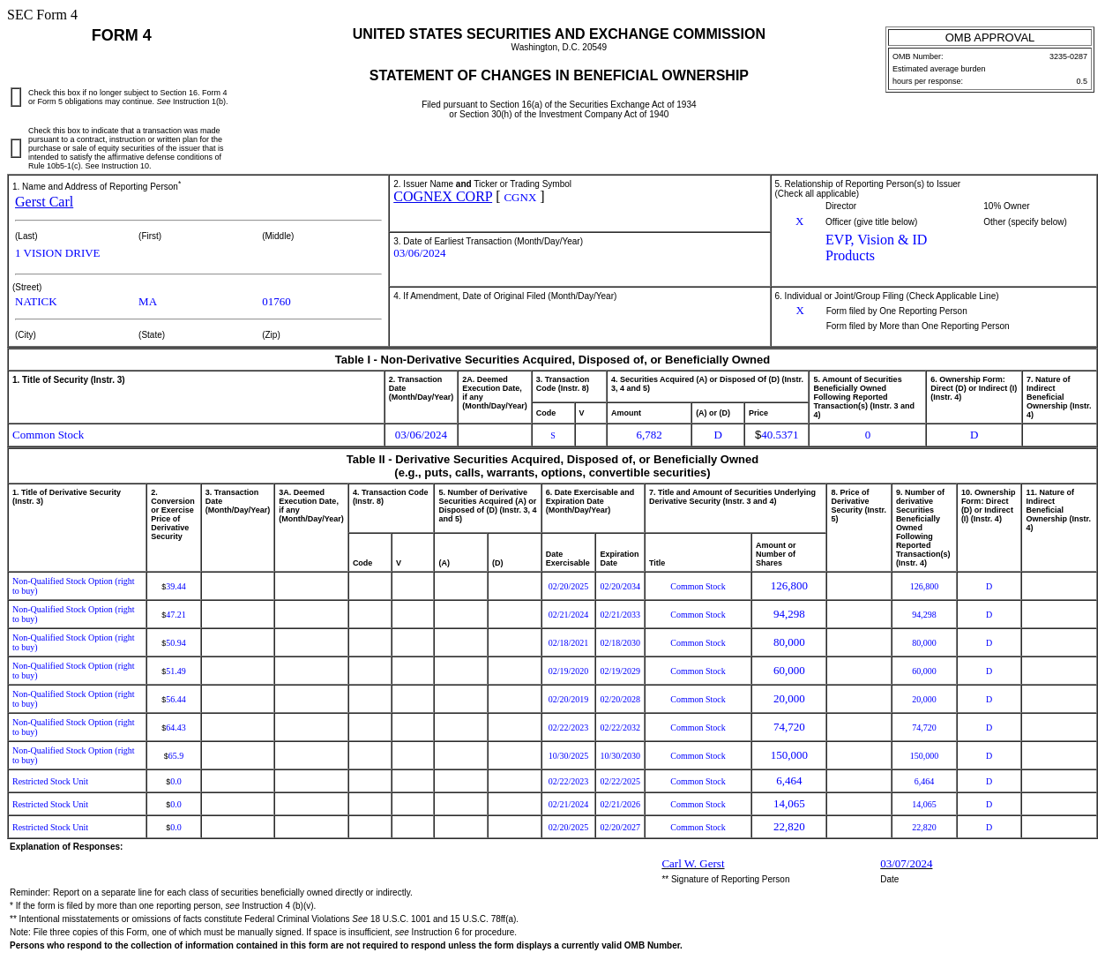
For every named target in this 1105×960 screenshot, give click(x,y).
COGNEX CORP (442, 196)
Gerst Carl (44, 201)
